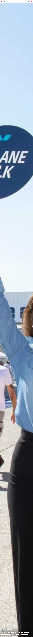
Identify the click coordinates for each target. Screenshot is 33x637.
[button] (31, 1)
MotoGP (17, 636)
